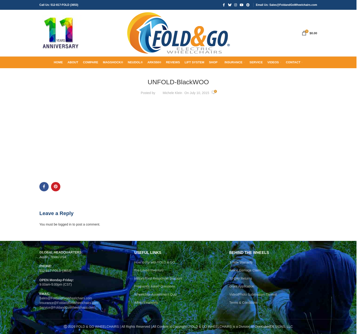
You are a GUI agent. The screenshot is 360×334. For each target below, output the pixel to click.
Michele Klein (172, 93)
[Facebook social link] (224, 5)
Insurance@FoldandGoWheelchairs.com (68, 303)
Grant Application (241, 286)
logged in (65, 224)
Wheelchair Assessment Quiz (155, 294)
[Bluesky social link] (230, 5)
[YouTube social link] (241, 5)
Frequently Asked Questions (154, 286)
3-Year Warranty (241, 262)
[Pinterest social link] (248, 5)
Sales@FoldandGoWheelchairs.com (65, 298)
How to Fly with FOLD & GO (154, 262)
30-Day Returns (240, 278)
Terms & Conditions (243, 302)
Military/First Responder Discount (158, 278)
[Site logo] (60, 33)
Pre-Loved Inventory (149, 270)
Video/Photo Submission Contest (253, 294)
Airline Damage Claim (245, 270)
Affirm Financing (146, 302)
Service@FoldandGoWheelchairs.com (67, 307)
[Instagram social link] (235, 5)
